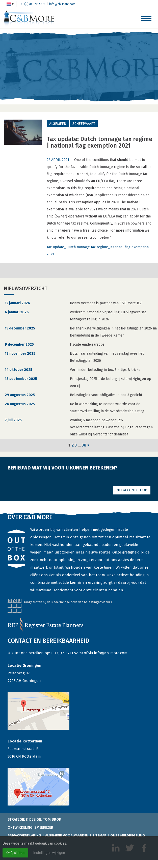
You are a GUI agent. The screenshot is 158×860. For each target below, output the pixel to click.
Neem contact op (132, 490)
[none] (10, 4)
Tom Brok (52, 819)
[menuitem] (10, 4)
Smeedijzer (43, 827)
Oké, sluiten (15, 853)
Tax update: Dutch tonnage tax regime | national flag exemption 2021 (99, 142)
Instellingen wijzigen (49, 853)
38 (84, 445)
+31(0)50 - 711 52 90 (33, 4)
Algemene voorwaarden (66, 836)
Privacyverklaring (24, 836)
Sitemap (99, 836)
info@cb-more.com (62, 4)
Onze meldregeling (127, 836)
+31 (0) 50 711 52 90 (67, 653)
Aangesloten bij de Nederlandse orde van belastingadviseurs (67, 602)
